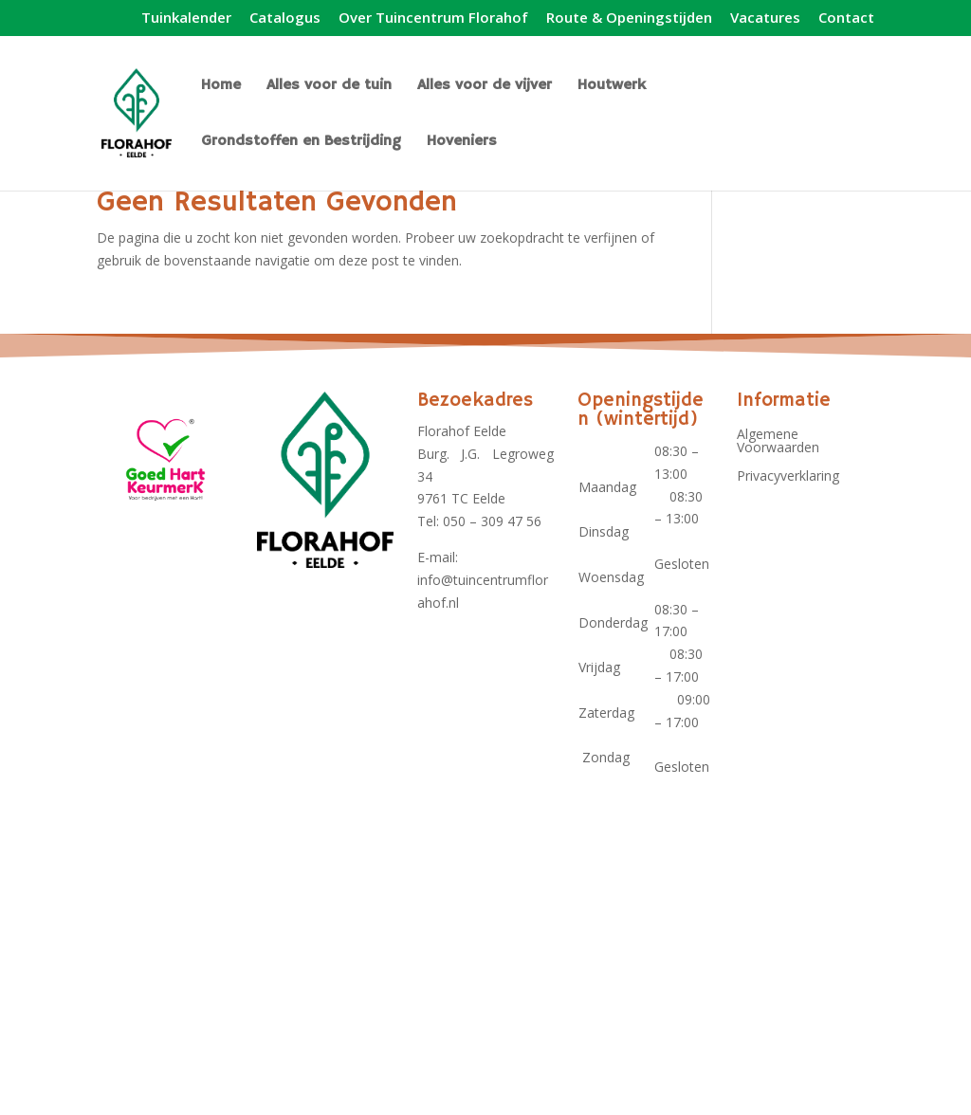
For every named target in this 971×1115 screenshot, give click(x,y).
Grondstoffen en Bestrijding (301, 143)
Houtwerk (611, 87)
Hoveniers (462, 143)
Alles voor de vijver (484, 87)
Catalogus (285, 18)
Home (221, 87)
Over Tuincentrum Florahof (433, 18)
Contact (846, 18)
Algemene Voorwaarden (778, 442)
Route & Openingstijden (629, 18)
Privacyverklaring (788, 476)
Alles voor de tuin (329, 87)
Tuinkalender (186, 18)
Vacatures (765, 18)
